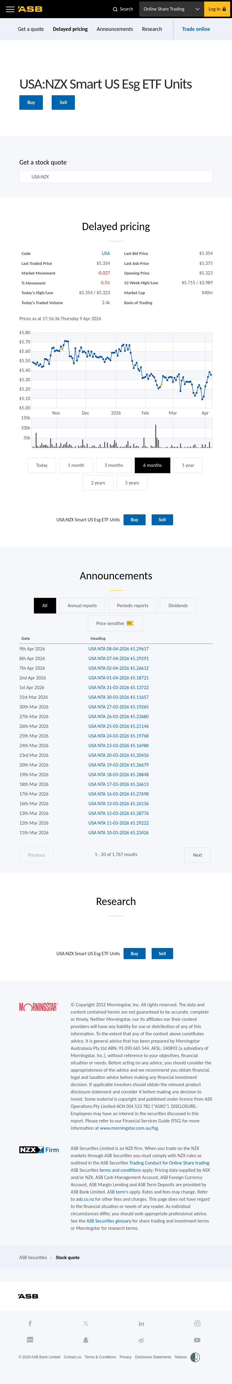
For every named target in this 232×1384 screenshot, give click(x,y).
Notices (181, 1357)
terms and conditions (120, 1170)
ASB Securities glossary (108, 1221)
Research (152, 29)
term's (122, 1192)
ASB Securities (33, 1257)
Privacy (125, 1357)
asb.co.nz (85, 1199)
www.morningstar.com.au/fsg (129, 1128)
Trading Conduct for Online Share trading (169, 1163)
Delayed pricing (70, 29)
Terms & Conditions (100, 1357)
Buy (31, 102)
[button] (10, 9)
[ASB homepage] (30, 9)
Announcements (115, 29)
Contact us (72, 1357)
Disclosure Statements (153, 1357)
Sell (63, 102)
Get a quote (31, 29)
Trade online (196, 29)
